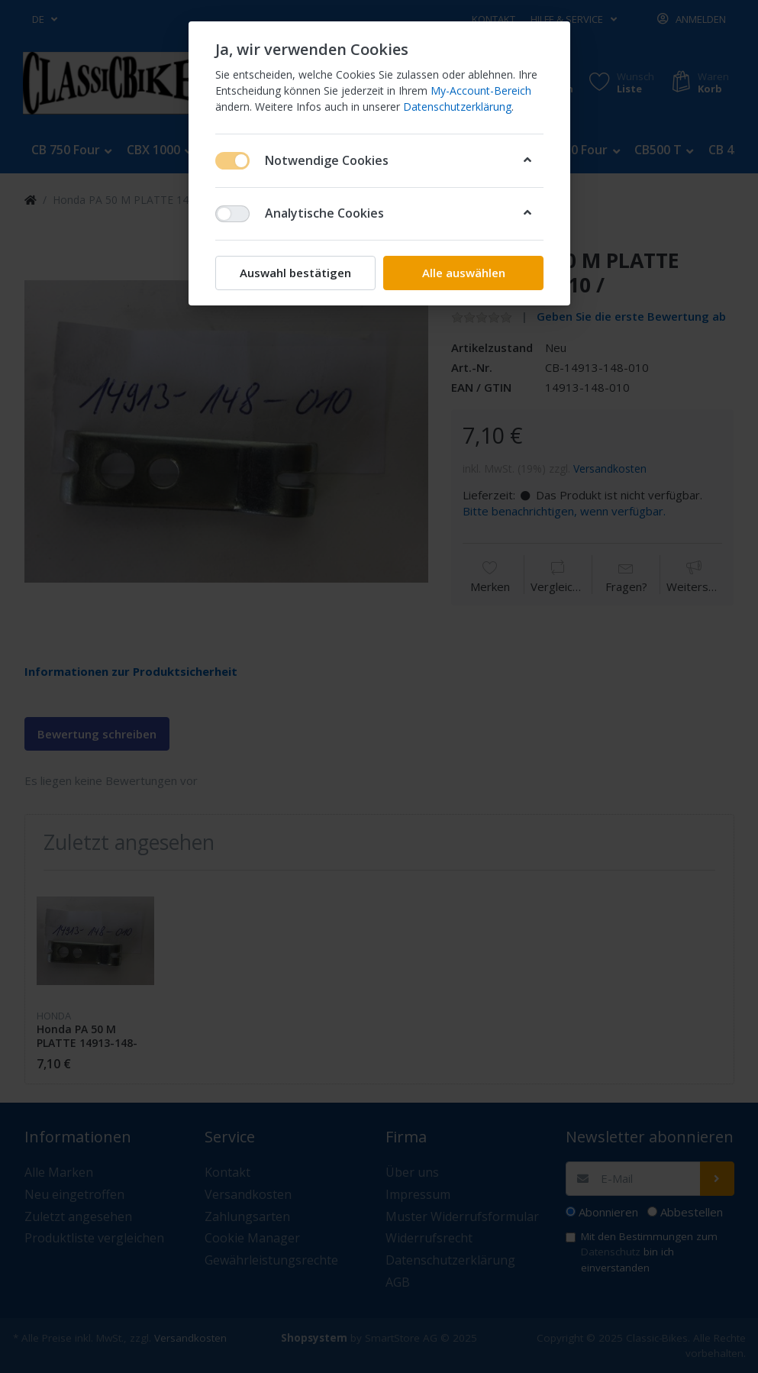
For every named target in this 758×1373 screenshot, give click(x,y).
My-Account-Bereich (481, 90)
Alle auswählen (463, 272)
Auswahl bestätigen (295, 272)
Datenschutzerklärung (457, 106)
